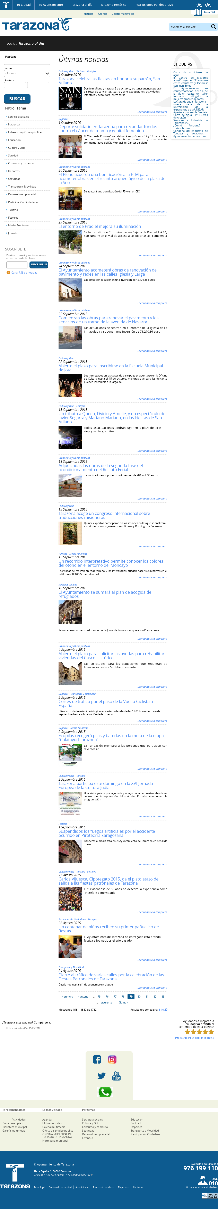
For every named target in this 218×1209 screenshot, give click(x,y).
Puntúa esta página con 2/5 (193, 1031)
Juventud (13, 233)
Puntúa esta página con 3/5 (199, 1031)
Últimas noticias (52, 1123)
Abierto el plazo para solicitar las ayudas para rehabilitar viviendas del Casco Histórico (111, 655)
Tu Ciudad (24, 5)
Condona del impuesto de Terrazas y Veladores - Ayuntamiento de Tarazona (190, 133)
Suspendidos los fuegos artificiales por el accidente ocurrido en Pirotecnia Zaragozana (107, 833)
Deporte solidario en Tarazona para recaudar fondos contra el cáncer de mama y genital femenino (108, 128)
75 (99, 996)
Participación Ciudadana (23, 202)
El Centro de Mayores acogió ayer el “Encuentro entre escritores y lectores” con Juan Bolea (190, 81)
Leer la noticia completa (152, 112)
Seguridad (14, 179)
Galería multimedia (123, 14)
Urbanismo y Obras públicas (25, 132)
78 (123, 996)
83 (163, 996)
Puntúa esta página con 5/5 (211, 1031)
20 (165, 1009)
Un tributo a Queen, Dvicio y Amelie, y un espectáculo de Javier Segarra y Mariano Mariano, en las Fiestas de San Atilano (112, 418)
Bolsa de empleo (12, 1123)
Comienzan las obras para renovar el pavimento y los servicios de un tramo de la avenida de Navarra (109, 320)
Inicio (6, 5)
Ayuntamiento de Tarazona (37, 23)
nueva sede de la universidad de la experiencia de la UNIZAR (190, 106)
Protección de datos (103, 1187)
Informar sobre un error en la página (194, 1037)
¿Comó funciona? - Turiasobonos (190, 127)
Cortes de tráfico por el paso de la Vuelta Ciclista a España (106, 703)
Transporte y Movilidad (22, 186)
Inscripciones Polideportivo (154, 5)
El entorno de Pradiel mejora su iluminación (100, 226)
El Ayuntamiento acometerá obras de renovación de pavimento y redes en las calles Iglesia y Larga (108, 272)
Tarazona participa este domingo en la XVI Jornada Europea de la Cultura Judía (106, 785)
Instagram (116, 1059)
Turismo (13, 210)
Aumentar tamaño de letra (208, 5)
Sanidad (13, 155)
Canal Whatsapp (109, 1092)
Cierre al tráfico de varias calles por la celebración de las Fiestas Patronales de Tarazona (111, 977)
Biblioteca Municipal (14, 1127)
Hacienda (14, 124)
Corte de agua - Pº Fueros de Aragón (190, 116)
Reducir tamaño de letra (199, 5)
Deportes (13, 171)
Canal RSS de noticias (24, 272)
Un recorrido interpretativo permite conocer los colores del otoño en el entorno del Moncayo (111, 563)
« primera (67, 996)
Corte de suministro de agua (190, 73)
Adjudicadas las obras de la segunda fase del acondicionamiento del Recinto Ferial (101, 467)
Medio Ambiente (18, 225)
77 (115, 996)
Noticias (88, 14)
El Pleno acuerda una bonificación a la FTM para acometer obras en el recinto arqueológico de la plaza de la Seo (112, 178)
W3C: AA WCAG (210, 1195)
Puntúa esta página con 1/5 (187, 1031)
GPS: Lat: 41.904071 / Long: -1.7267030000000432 (62, 1174)
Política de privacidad (60, 1187)
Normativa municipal (55, 1140)
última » (123, 1002)
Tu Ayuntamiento (51, 5)
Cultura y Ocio (16, 148)
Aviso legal (39, 1187)
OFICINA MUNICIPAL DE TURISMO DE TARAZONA (57, 1135)
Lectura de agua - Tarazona (189, 101)
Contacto (138, 1187)
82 (155, 996)
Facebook (97, 1059)
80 (139, 996)
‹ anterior (83, 996)
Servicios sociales (18, 116)
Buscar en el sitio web (183, 26)
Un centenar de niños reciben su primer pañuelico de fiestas (109, 929)
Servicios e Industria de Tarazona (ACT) (190, 121)
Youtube (116, 1076)
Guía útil (209, 12)
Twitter (101, 1076)
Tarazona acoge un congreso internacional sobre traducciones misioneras (104, 515)
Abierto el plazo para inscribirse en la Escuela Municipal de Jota (111, 368)
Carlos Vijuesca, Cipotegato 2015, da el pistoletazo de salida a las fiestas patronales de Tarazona (108, 881)
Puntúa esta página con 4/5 (205, 1031)
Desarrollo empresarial (22, 194)
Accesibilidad (82, 1187)
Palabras (10, 56)
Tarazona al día (81, 5)
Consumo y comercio (21, 163)
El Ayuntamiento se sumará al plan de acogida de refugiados (105, 594)
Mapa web (123, 1187)
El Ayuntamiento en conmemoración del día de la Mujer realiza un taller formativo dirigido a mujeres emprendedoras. (190, 93)
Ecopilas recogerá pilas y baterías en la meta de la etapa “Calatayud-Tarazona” (111, 737)
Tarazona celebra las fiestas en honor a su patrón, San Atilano (109, 81)
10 (162, 1009)
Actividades (19, 1119)
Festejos (13, 217)
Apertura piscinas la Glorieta (190, 112)
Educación (14, 140)
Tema (8, 68)
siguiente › (107, 1002)
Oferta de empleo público (57, 1130)
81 (147, 996)
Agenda (102, 14)
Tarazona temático (114, 5)
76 (107, 996)
